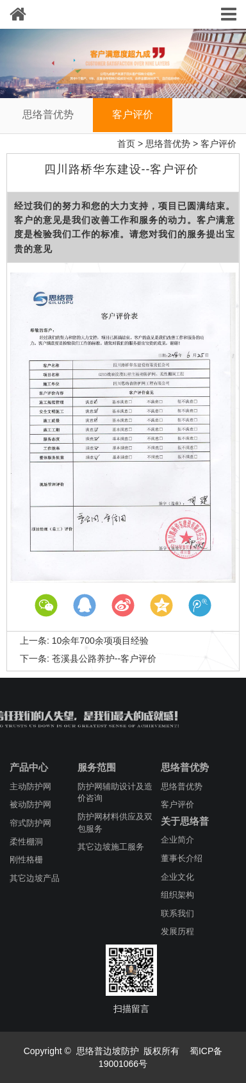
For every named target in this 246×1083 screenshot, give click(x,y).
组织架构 (177, 895)
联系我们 (177, 913)
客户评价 (132, 114)
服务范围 (97, 767)
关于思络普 (185, 821)
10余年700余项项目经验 (100, 640)
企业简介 (177, 839)
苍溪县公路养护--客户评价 (104, 658)
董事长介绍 (181, 858)
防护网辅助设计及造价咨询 (115, 792)
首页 (126, 144)
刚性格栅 (26, 859)
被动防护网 (30, 804)
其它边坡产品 (35, 878)
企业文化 (177, 877)
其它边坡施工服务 (111, 847)
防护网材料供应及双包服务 (115, 823)
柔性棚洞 (26, 841)
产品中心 (29, 767)
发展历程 (177, 931)
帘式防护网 (30, 823)
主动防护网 (30, 786)
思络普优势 (48, 114)
